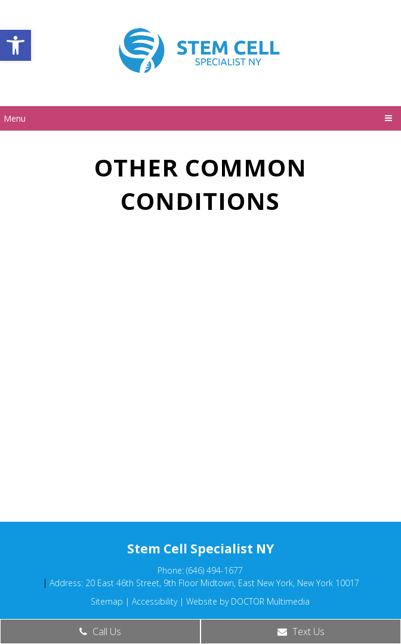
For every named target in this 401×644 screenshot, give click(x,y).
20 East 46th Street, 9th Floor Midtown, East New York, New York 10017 (222, 583)
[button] (15, 45)
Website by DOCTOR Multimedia (248, 601)
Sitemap (107, 601)
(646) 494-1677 (214, 570)
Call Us (100, 631)
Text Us (301, 631)
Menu (15, 118)
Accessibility (154, 601)
